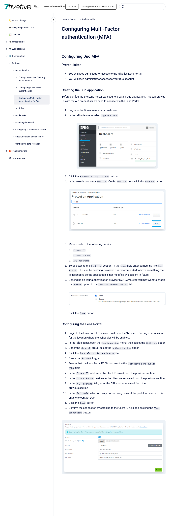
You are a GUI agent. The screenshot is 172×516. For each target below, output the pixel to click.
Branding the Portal (24, 122)
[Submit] (123, 6)
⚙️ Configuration (17, 56)
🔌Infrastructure (17, 42)
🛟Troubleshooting (18, 151)
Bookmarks (20, 115)
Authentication (22, 70)
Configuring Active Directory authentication (32, 79)
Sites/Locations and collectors (30, 136)
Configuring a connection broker (30, 129)
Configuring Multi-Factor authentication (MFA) (30, 100)
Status (56, 6)
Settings (16, 63)
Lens (72, 19)
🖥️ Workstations (17, 49)
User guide (37, 6)
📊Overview (14, 34)
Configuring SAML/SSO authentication (30, 89)
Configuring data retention (27, 144)
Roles (21, 108)
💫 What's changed (18, 20)
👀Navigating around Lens (21, 27)
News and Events (52, 6)
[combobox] (142, 6)
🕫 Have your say (17, 158)
